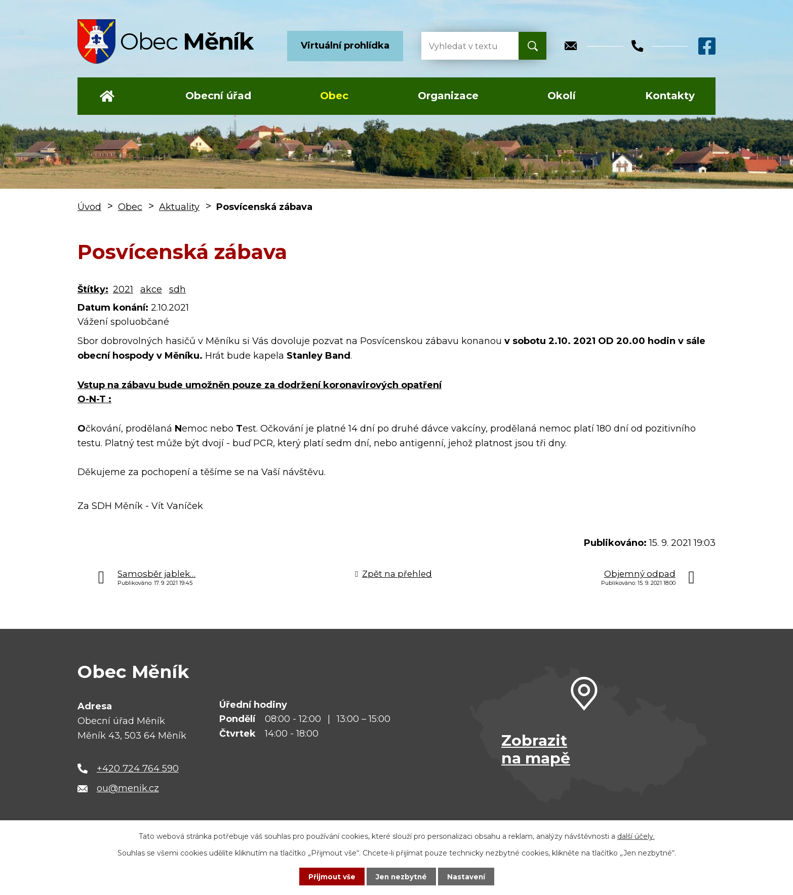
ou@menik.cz (128, 788)
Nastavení (467, 876)
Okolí (561, 96)
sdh (177, 289)
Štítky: (92, 289)
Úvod (107, 96)
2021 (123, 289)
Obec (334, 96)
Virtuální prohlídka (345, 45)
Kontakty (670, 96)
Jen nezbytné (401, 876)
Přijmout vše (330, 876)
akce (151, 289)
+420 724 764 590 (138, 768)
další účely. (636, 835)
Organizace (448, 96)
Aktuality (179, 206)
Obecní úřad (218, 96)
